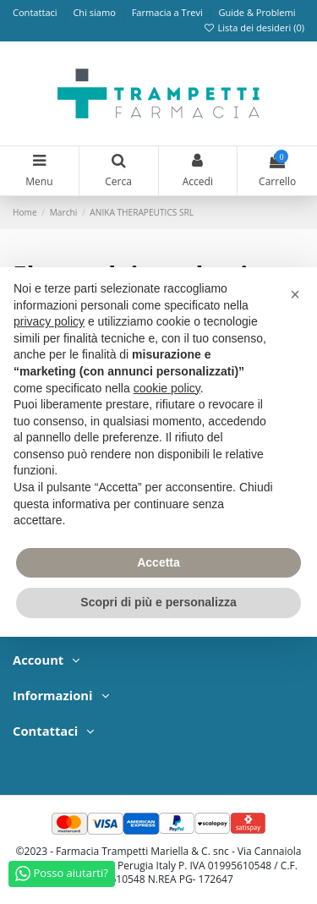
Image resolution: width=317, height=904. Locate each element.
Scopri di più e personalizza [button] (158, 602)
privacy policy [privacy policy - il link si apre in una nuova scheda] (49, 321)
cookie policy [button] (167, 388)
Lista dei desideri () (253, 27)
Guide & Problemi (256, 12)
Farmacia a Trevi (168, 12)
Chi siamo (95, 12)
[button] (295, 294)
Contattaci (36, 12)
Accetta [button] (158, 562)
